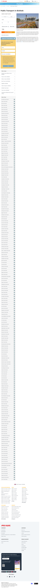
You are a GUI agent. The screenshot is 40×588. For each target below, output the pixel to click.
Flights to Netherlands (25, 494)
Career (2, 542)
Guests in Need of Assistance (26, 534)
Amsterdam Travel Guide (5, 516)
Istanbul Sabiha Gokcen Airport (16, 506)
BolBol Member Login (28, 1)
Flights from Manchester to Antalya (5, 492)
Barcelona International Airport (16, 514)
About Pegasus (3, 531)
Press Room (3, 533)
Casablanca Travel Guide (5, 517)
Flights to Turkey (24, 488)
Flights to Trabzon (14, 492)
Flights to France (24, 499)
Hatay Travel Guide (4, 510)
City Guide (8, 6)
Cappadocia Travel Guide (5, 506)
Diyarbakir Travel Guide (4, 512)
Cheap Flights (3, 6)
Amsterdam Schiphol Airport (16, 516)
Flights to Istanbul (14, 488)
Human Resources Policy (5, 541)
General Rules (24, 542)
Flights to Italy (24, 491)
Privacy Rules (6, 62)
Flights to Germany (24, 490)
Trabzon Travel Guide (4, 509)
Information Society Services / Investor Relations (8, 534)
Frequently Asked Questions (26, 531)
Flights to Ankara (14, 490)
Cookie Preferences (24, 541)
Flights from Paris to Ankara (5, 498)
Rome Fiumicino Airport (15, 517)
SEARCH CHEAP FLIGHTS (8, 32)
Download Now (6, 558)
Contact (23, 533)
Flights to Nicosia (14, 499)
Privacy (23, 544)
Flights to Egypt (24, 492)
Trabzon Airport (14, 509)
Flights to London (14, 494)
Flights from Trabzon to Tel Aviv (6, 496)
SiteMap (23, 550)
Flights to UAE (24, 495)
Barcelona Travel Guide (4, 514)
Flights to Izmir (14, 491)
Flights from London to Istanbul (6, 488)
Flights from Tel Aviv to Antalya (5, 500)
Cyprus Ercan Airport (15, 510)
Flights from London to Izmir (5, 490)
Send (8, 66)
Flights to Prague (14, 498)
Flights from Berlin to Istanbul (5, 497)
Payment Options (24, 536)
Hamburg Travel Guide (4, 513)
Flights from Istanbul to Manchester (4, 494)
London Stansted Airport (15, 513)
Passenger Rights (24, 547)
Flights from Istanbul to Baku (5, 501)
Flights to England (24, 498)
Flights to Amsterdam (15, 495)
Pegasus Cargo (3, 536)
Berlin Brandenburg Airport (16, 512)
